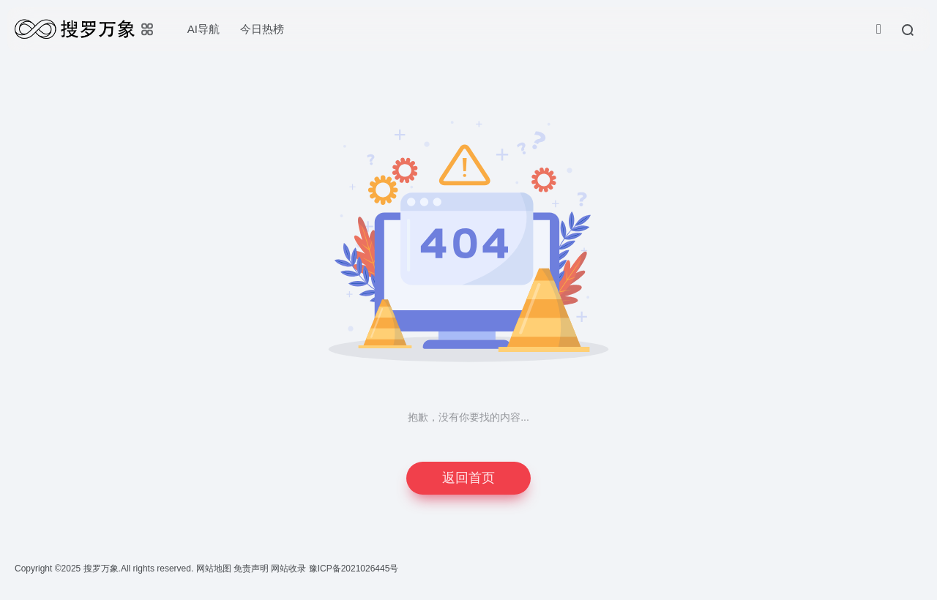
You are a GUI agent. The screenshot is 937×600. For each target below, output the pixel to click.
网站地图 (215, 568)
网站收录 (289, 568)
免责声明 (252, 568)
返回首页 (468, 477)
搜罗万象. (101, 568)
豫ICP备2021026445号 (354, 568)
